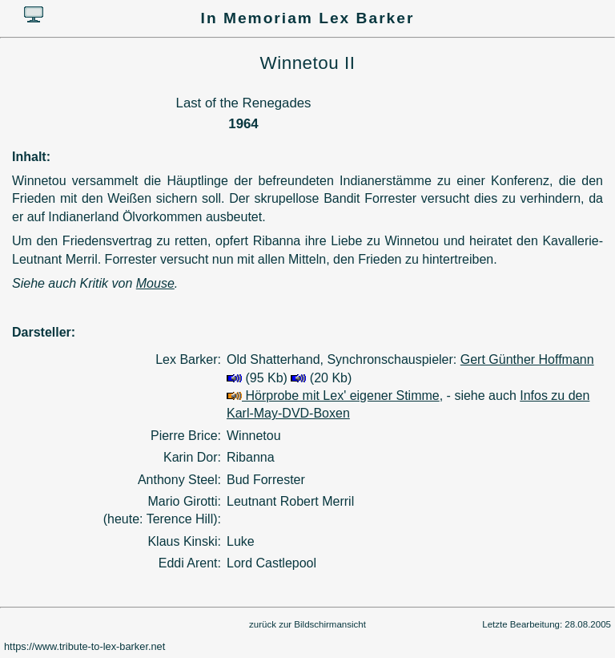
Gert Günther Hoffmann (527, 359)
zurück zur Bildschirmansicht (307, 624)
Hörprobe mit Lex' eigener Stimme (333, 395)
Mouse (155, 283)
